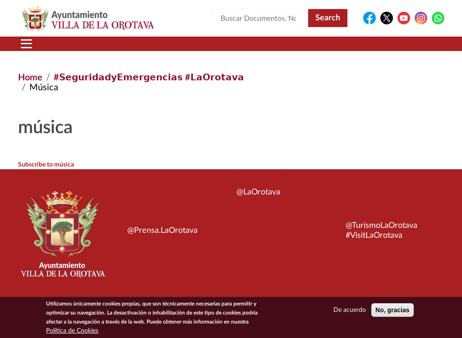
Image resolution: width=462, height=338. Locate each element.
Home (30, 77)
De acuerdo (349, 310)
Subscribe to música (46, 165)
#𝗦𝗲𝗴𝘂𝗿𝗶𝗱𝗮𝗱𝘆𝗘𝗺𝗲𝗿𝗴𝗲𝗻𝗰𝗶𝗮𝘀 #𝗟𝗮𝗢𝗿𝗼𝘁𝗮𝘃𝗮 (149, 77)
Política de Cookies (72, 331)
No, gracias (392, 310)
